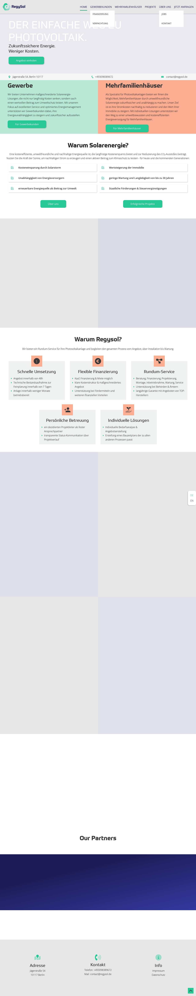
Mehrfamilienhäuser (128, 7)
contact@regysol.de (176, 76)
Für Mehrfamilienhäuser (127, 128)
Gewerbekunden (101, 7)
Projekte (150, 7)
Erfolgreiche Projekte (143, 204)
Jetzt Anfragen (184, 7)
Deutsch (192, 495)
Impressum (158, 970)
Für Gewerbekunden (27, 124)
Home (83, 7)
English (192, 501)
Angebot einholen (26, 60)
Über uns (165, 7)
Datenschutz (158, 975)
